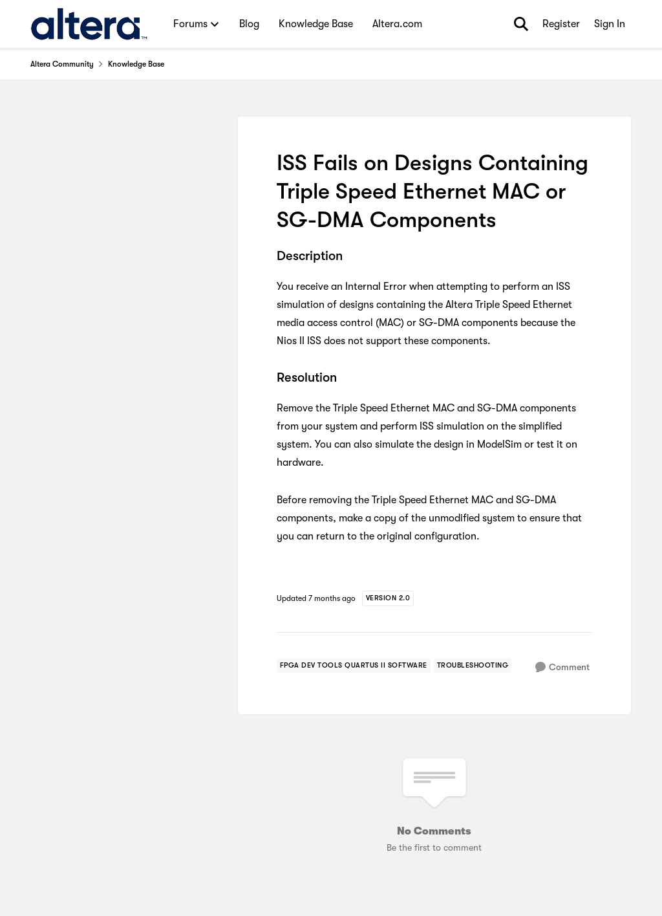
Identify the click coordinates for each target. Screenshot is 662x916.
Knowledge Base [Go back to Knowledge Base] (136, 64)
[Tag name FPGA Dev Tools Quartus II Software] (354, 666)
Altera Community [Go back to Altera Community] (62, 64)
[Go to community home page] (88, 24)
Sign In (609, 24)
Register (561, 24)
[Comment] (562, 667)
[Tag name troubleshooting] (473, 666)
